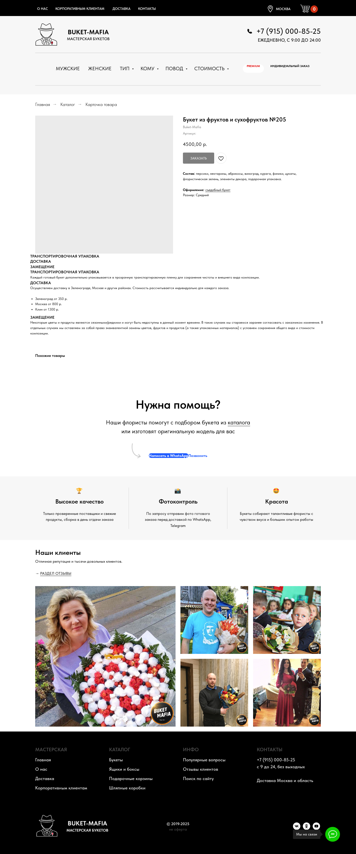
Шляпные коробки (127, 787)
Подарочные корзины (131, 778)
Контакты (147, 9)
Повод (174, 68)
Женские (100, 68)
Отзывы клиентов (200, 769)
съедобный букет (217, 190)
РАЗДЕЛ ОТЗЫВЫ (55, 573)
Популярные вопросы (204, 759)
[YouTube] (316, 828)
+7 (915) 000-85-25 (288, 31)
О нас (42, 9)
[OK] (306, 828)
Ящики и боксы (124, 769)
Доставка (121, 9)
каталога (239, 422)
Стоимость (210, 68)
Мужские (68, 68)
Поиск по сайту (198, 778)
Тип (125, 68)
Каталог (67, 104)
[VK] (296, 828)
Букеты (116, 759)
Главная (42, 104)
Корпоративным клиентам (79, 9)
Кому (148, 68)
